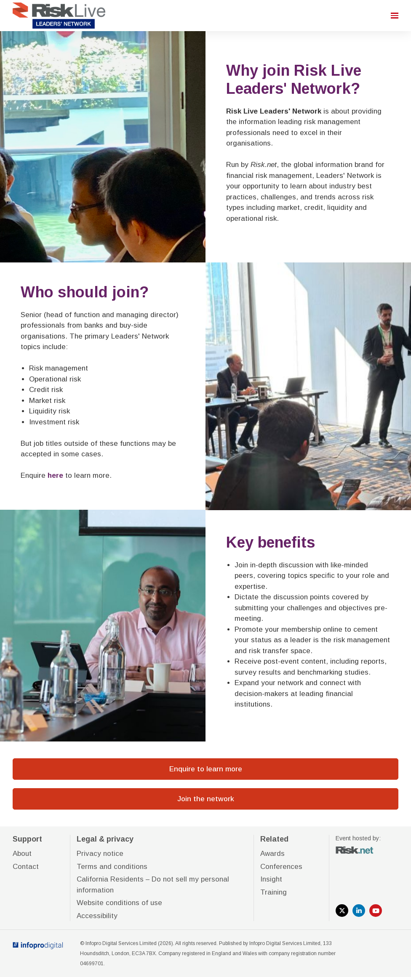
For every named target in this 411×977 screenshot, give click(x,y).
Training (273, 892)
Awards (272, 854)
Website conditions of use (119, 903)
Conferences (281, 867)
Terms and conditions (112, 867)
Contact (26, 867)
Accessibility (97, 916)
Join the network (205, 799)
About (22, 854)
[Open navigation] (394, 15)
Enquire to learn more (205, 769)
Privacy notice (100, 854)
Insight (271, 879)
